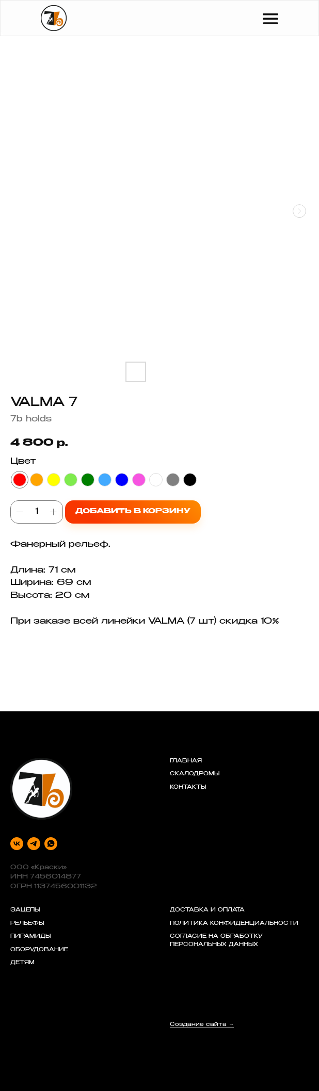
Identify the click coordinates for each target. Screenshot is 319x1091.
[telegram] (33, 843)
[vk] (16, 843)
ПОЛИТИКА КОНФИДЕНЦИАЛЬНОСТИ (234, 923)
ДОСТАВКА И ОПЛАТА (207, 910)
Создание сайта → (202, 1025)
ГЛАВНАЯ (186, 761)
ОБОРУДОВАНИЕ (39, 950)
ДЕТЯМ (22, 963)
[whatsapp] (50, 843)
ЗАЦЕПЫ (25, 910)
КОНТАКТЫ (188, 787)
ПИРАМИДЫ (30, 936)
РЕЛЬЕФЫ (27, 923)
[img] (54, 18)
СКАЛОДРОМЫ (194, 774)
